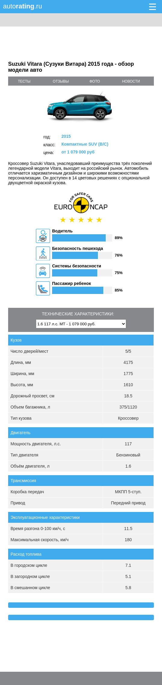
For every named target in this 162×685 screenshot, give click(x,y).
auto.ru (22, 6)
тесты (24, 81)
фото (94, 81)
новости (131, 81)
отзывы (61, 81)
